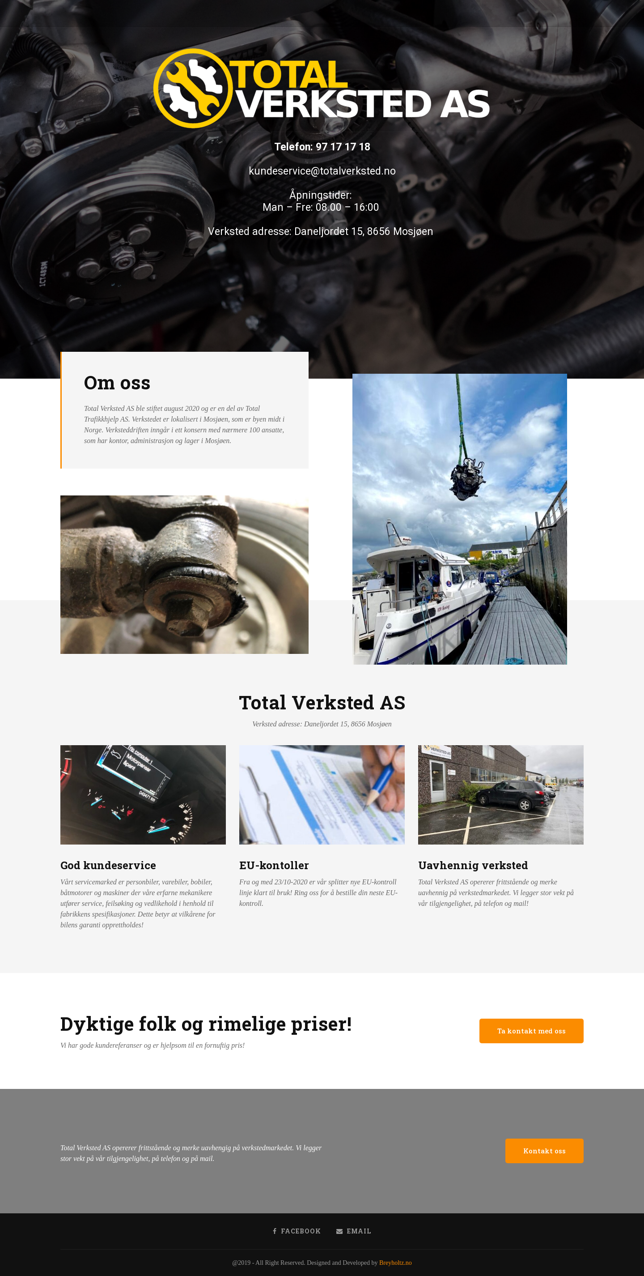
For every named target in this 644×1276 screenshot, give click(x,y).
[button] (531, 1031)
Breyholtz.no (395, 1262)
